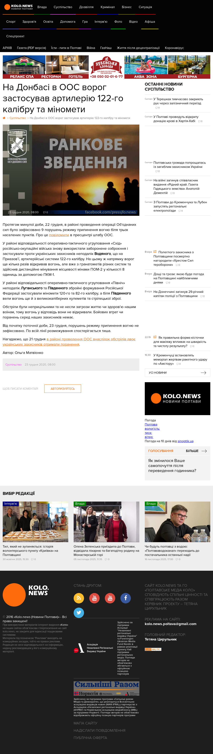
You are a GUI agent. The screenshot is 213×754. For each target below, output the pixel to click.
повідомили (59, 235)
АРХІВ (7, 48)
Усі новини (158, 373)
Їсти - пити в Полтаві (66, 48)
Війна (91, 48)
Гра (85, 22)
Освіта (48, 22)
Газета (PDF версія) (31, 48)
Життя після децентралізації (138, 48)
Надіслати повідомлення (99, 730)
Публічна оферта (90, 737)
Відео (133, 22)
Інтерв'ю (101, 22)
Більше (192, 451)
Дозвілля (86, 7)
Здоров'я (29, 22)
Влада (42, 7)
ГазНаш (106, 48)
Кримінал (108, 7)
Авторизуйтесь (63, 389)
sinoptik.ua (185, 441)
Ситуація (145, 7)
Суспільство (63, 7)
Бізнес (127, 7)
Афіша (150, 22)
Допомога (67, 22)
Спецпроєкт (15, 36)
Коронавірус (174, 48)
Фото (118, 22)
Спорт (10, 22)
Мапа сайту (85, 723)
